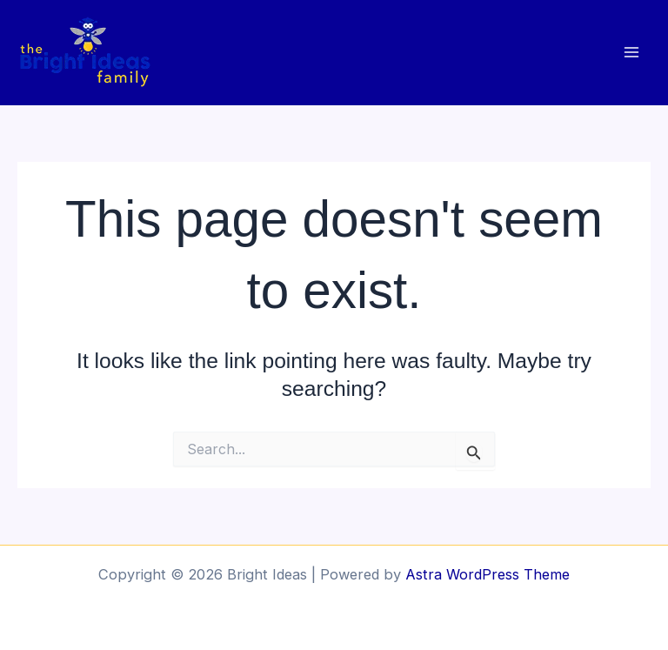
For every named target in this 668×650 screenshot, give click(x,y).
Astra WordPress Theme (487, 574)
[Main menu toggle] (631, 52)
